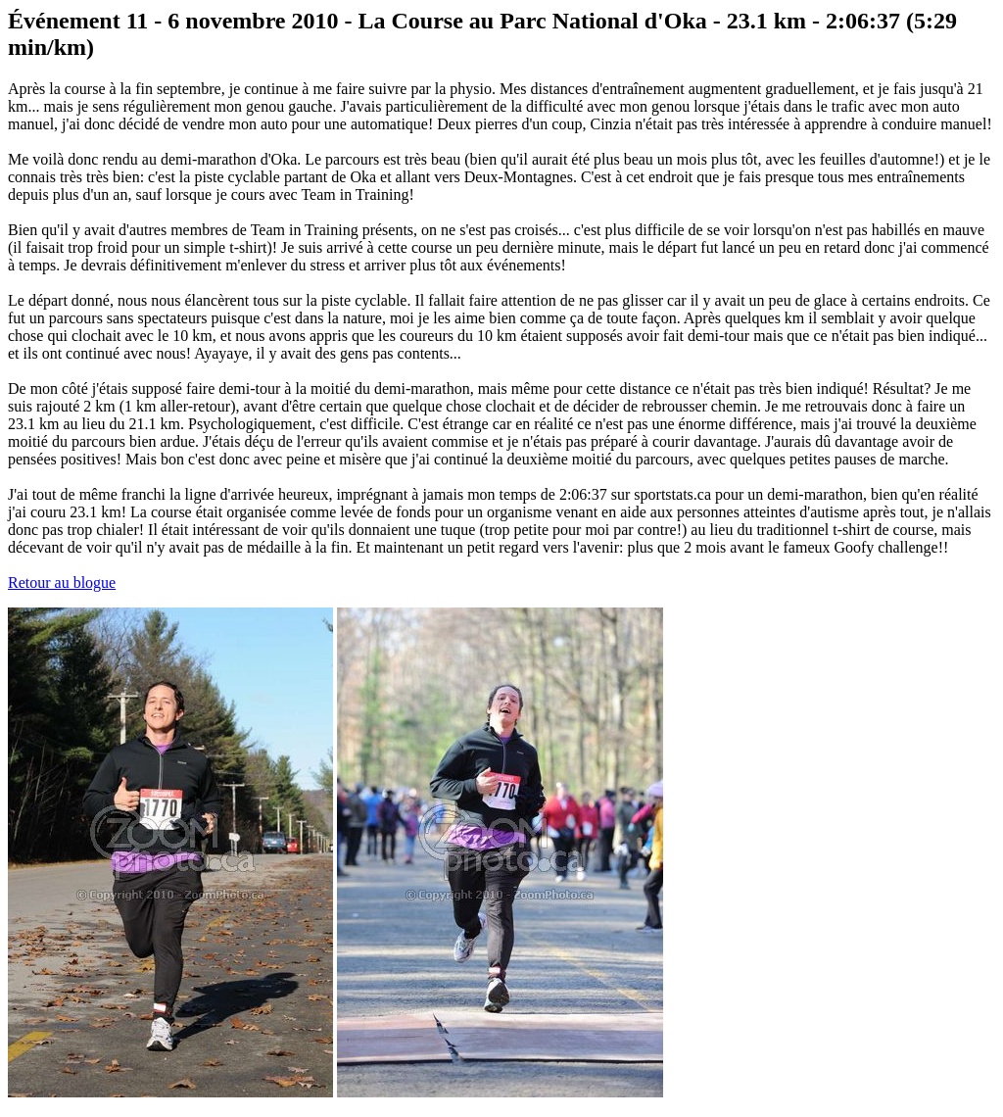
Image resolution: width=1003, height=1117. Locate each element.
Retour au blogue (62, 582)
